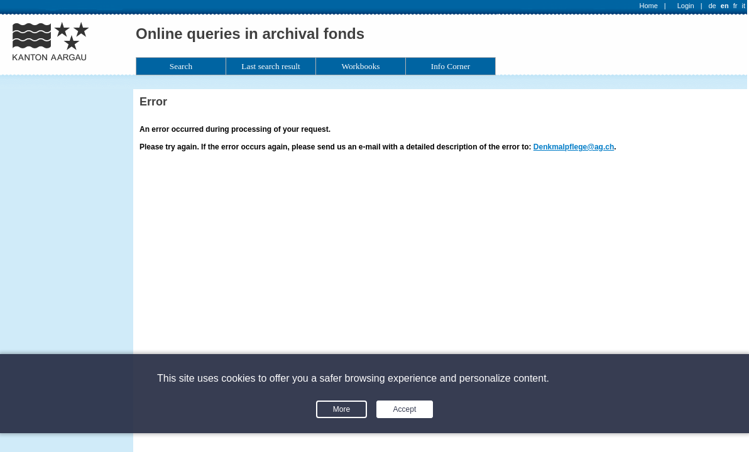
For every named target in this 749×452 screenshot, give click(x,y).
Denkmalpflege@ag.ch (573, 147)
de (712, 5)
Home (649, 5)
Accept (405, 409)
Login (685, 5)
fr (735, 5)
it (744, 5)
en (725, 5)
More (341, 409)
